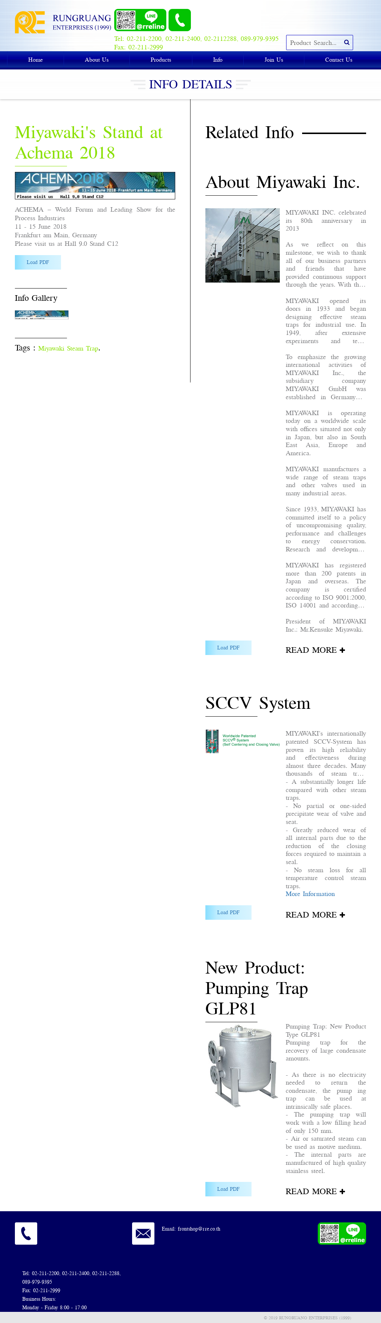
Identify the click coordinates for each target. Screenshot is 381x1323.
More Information (310, 893)
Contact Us (338, 59)
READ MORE (311, 649)
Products (161, 59)
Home (35, 59)
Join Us (274, 59)
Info (217, 59)
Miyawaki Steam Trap (68, 348)
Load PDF (38, 262)
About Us (97, 59)
